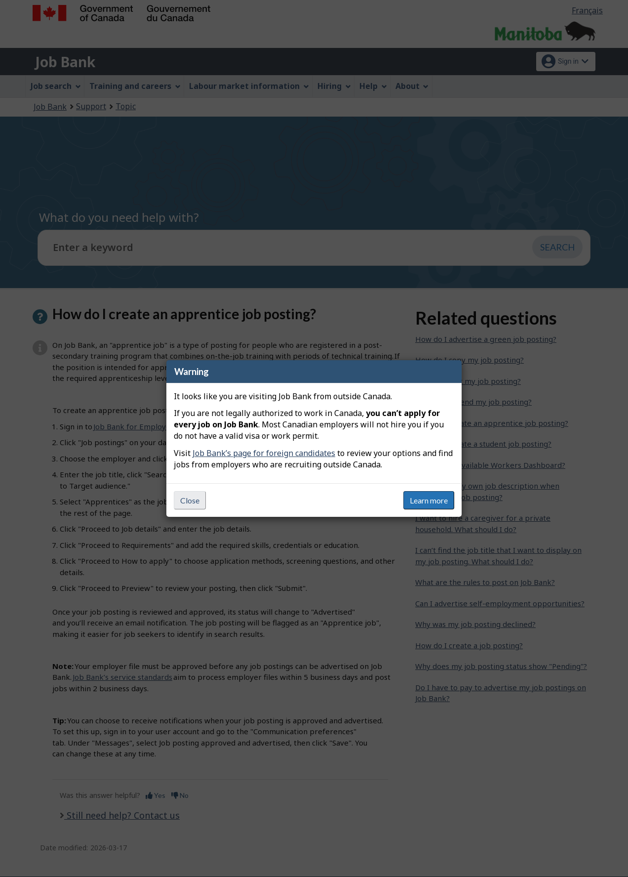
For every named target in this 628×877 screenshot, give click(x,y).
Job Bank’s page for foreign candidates (264, 453)
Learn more (429, 500)
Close (189, 500)
